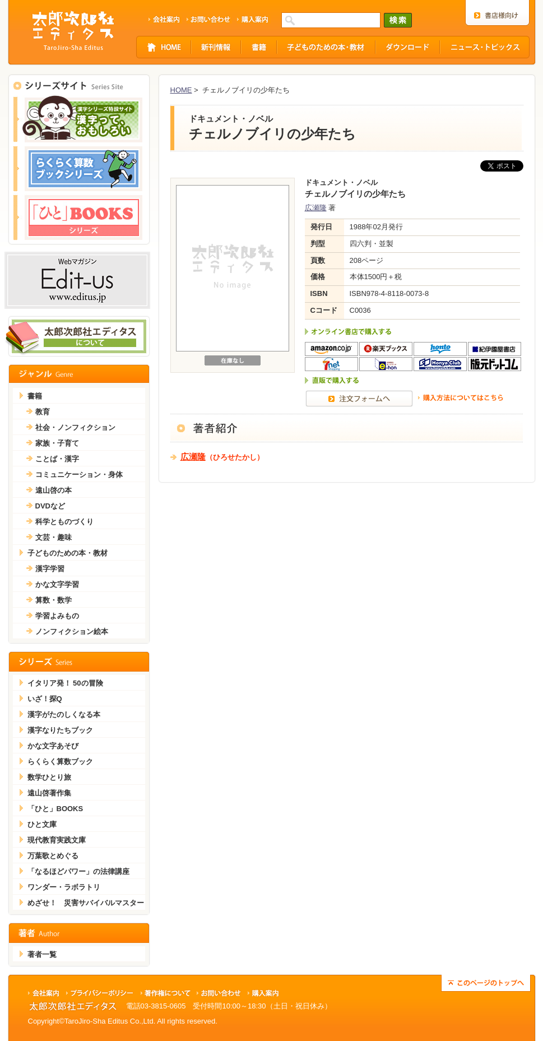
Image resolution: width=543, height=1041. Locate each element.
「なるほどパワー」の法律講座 (78, 871)
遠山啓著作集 (49, 793)
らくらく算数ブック (60, 761)
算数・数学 (53, 600)
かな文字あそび (52, 746)
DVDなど (50, 506)
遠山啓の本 (53, 490)
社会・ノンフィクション (75, 427)
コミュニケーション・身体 (79, 474)
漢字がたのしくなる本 (63, 714)
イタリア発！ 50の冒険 (65, 683)
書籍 (34, 396)
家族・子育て (57, 443)
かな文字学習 (57, 584)
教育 (42, 412)
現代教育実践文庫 (56, 840)
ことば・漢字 (57, 459)
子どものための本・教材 (67, 553)
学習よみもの (57, 616)
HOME (181, 90)
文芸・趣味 (53, 537)
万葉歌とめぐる (52, 856)
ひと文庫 (42, 824)
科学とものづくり (64, 521)
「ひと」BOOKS (55, 808)
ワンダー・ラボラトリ (63, 887)
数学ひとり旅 (49, 777)
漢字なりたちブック (60, 730)
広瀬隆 (316, 207)
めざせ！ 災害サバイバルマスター (85, 903)
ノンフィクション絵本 (71, 631)
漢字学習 (49, 569)
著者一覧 (42, 954)
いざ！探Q (44, 699)
